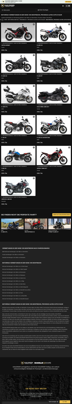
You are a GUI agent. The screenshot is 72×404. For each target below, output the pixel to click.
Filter (65, 401)
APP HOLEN (68, 2)
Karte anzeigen (53, 401)
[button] (18, 37)
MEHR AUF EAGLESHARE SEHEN (61, 214)
